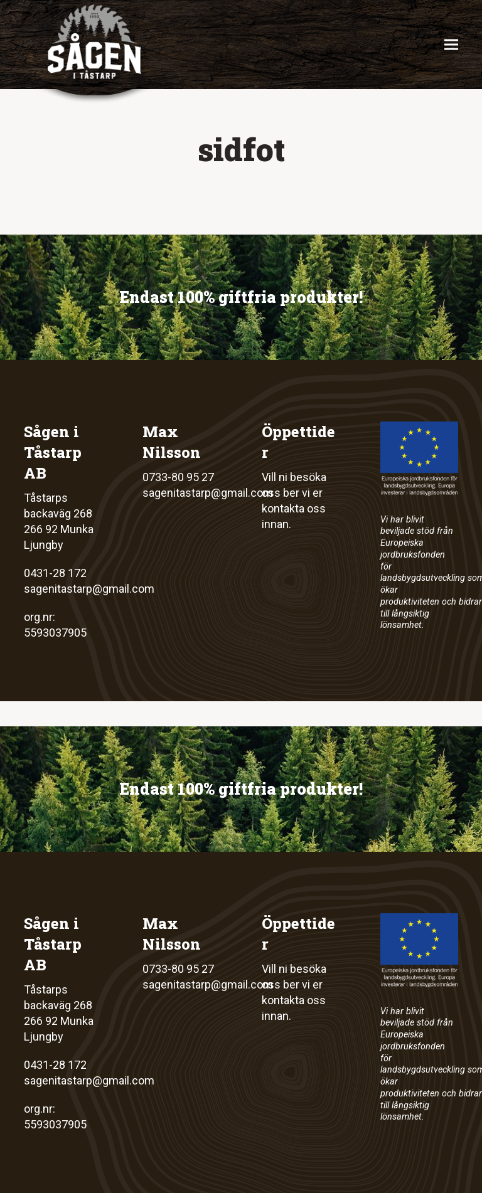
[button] (451, 45)
